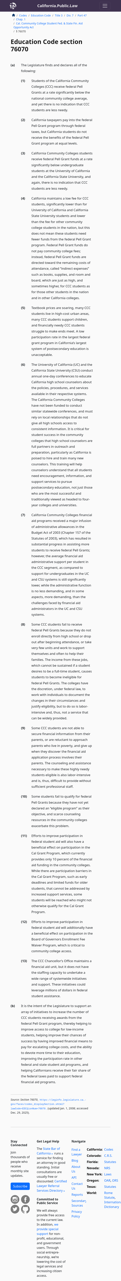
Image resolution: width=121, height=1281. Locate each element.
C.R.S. (108, 1156)
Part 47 (82, 15)
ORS (115, 1180)
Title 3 (59, 15)
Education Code (41, 15)
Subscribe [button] (20, 1186)
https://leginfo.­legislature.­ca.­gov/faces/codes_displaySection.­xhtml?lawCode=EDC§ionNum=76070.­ (48, 1104)
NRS (107, 1168)
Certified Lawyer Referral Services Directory (52, 1186)
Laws (108, 1174)
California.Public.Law (57, 5)
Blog (75, 1160)
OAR (107, 1180)
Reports (77, 1194)
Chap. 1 (21, 19)
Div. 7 (70, 15)
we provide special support (47, 1229)
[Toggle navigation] (105, 6)
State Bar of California (48, 1151)
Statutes (110, 1162)
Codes (23, 15)
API (74, 1177)
